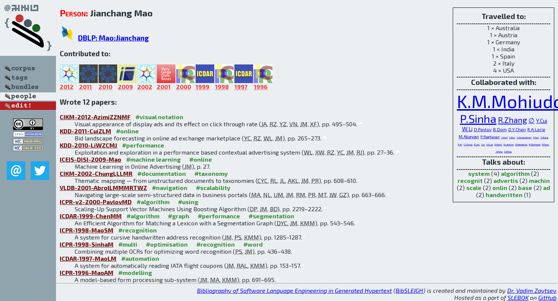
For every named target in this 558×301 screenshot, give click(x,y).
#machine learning (153, 159)
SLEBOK (518, 297)
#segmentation (271, 215)
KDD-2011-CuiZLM (85, 130)
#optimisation (167, 244)
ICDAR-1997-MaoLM (88, 258)
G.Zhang (508, 151)
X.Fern (536, 137)
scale (473, 187)
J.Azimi (504, 137)
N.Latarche (509, 144)
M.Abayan (469, 136)
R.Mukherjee (534, 144)
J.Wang (499, 151)
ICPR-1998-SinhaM (86, 244)
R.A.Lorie (536, 129)
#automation (140, 258)
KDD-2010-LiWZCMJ (88, 145)
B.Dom (500, 129)
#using (188, 201)
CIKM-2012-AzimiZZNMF (95, 116)
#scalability (213, 187)
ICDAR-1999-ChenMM (91, 215)
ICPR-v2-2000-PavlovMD (96, 201)
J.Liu (483, 144)
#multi (127, 244)
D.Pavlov (483, 129)
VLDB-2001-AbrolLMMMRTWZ (103, 187)
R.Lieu (477, 144)
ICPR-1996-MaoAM (86, 272)
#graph (178, 215)
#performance (143, 145)
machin (539, 180)
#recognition (137, 230)
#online (127, 130)
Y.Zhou (512, 137)
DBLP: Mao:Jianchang (113, 38)
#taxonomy (211, 173)
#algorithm (153, 201)
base (525, 187)
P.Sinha (478, 118)
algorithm (515, 173)
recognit (470, 180)
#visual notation (159, 116)
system (479, 173)
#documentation (161, 173)
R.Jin (460, 144)
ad (546, 187)
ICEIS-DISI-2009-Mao (90, 159)
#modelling (135, 272)
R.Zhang (512, 119)
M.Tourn (545, 144)
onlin (499, 187)
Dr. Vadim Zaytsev (532, 290)
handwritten (504, 194)
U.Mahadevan (521, 144)
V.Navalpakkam (524, 137)
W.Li (467, 129)
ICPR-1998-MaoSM (86, 230)
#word (253, 244)
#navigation (169, 187)
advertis (505, 180)
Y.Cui (541, 120)
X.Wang (544, 137)
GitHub (547, 297)
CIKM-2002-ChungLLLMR (96, 173)
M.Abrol (498, 144)
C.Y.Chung (468, 144)
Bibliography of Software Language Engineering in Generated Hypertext (294, 290)
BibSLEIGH (409, 290)
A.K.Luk (489, 144)
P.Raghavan (490, 136)
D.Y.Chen (517, 129)
